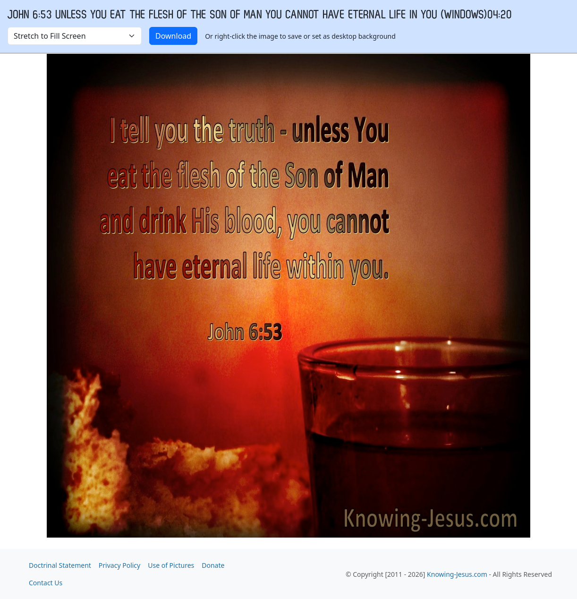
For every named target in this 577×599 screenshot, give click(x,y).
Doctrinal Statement (60, 565)
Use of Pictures (171, 565)
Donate (213, 565)
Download (173, 36)
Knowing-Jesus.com (457, 574)
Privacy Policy (119, 565)
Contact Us (45, 582)
